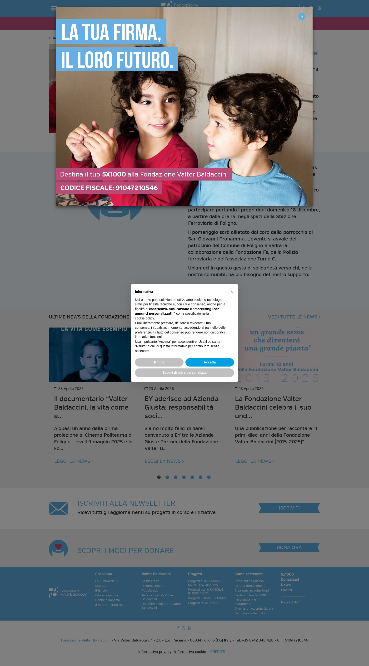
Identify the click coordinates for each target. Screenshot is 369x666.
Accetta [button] (210, 362)
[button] (231, 292)
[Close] (301, 16)
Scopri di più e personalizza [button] (184, 372)
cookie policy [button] (144, 318)
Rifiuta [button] (159, 362)
